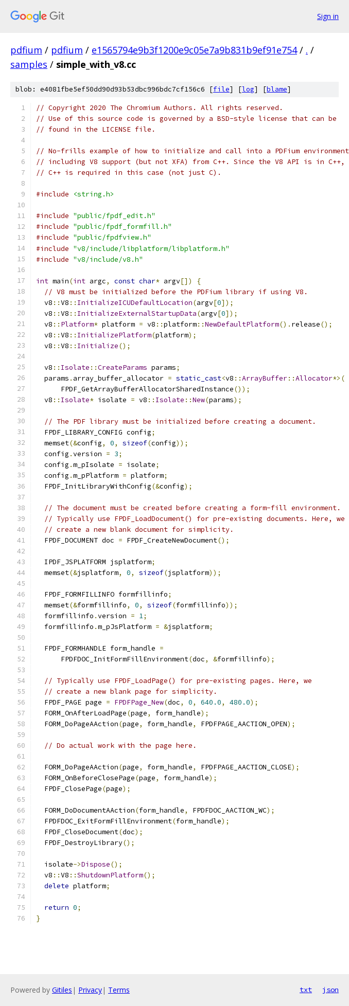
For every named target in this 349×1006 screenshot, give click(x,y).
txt (306, 989)
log (248, 89)
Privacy (90, 990)
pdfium (26, 50)
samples (28, 64)
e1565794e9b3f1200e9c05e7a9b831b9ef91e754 (194, 50)
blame (277, 89)
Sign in (328, 16)
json (330, 989)
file (221, 89)
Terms (119, 990)
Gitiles (62, 990)
